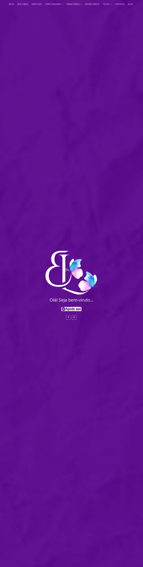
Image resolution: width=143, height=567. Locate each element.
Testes (106, 4)
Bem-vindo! (22, 4)
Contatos (120, 4)
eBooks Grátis (92, 4)
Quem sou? (37, 4)
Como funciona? (53, 4)
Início (11, 4)
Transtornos (73, 4)
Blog (130, 4)
